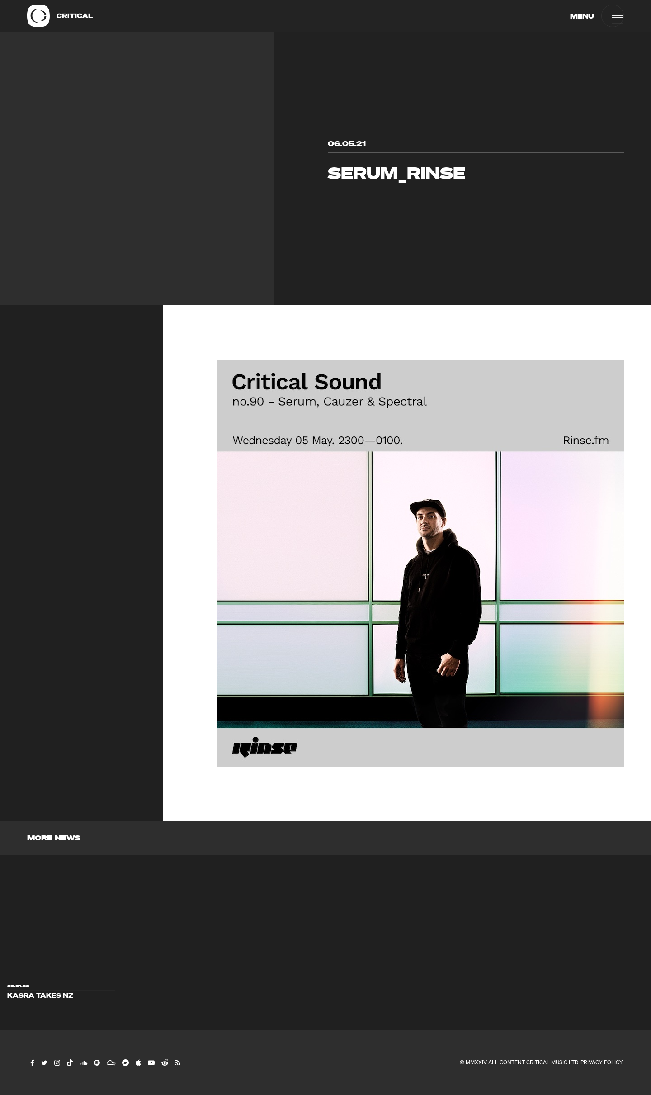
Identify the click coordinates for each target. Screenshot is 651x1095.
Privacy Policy (601, 1062)
